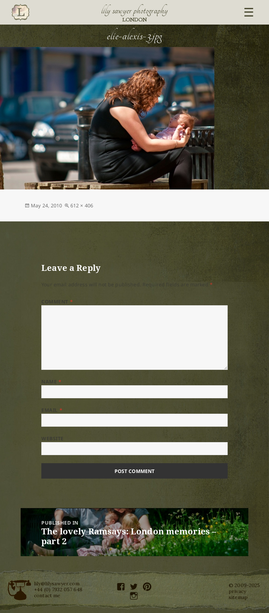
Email (51, 410)
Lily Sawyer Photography (134, 10)
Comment (57, 301)
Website (52, 438)
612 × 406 (81, 205)
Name (51, 381)
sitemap (238, 597)
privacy (237, 591)
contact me (47, 595)
